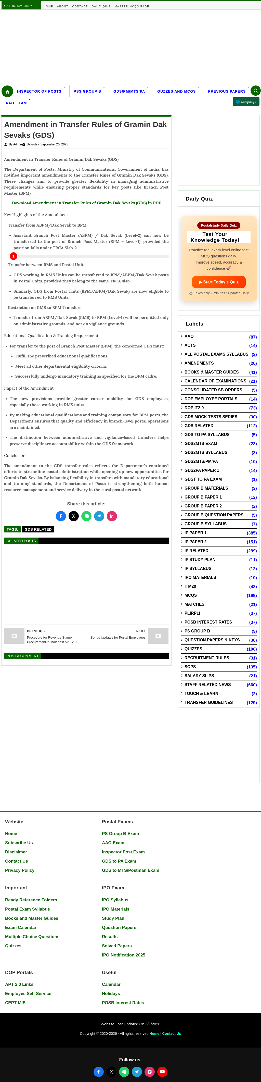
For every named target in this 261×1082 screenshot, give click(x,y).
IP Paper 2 (196, 542)
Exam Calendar (20, 927)
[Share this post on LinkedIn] (112, 516)
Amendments (199, 363)
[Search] (256, 90)
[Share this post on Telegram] (99, 516)
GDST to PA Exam (203, 479)
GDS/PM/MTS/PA (129, 91)
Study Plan (113, 918)
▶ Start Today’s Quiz (219, 282)
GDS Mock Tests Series (211, 417)
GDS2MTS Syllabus (206, 452)
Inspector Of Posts (39, 91)
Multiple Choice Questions (32, 936)
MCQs (191, 595)
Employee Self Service (28, 993)
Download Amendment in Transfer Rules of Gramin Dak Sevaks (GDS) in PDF (86, 202)
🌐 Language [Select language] (246, 102)
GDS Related (38, 529)
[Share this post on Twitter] (74, 516)
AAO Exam (16, 103)
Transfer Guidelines (209, 702)
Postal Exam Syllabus (27, 909)
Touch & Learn (201, 693)
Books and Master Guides (31, 918)
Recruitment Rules (207, 658)
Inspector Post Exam (123, 852)
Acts (190, 345)
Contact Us (16, 861)
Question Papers (119, 927)
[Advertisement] (130, 45)
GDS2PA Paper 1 (202, 470)
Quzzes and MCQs (176, 91)
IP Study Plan (200, 559)
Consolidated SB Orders (213, 390)
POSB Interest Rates (208, 622)
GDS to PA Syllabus (207, 434)
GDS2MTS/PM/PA (201, 461)
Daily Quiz (101, 6)
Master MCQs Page (132, 6)
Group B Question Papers (214, 515)
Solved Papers (117, 945)
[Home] (7, 91)
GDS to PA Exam (119, 861)
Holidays (111, 993)
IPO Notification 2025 (123, 955)
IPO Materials (200, 577)
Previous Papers (227, 91)
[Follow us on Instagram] (150, 1072)
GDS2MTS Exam (201, 443)
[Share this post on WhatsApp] (86, 516)
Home (48, 6)
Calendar (111, 984)
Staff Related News (208, 684)
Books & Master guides (212, 372)
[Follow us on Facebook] (99, 1072)
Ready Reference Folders (31, 900)
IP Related (196, 551)
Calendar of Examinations (215, 381)
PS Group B (197, 631)
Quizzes (193, 649)
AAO (189, 336)
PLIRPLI (192, 613)
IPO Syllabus (115, 900)
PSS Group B (87, 91)
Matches (194, 604)
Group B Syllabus (206, 524)
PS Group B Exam (120, 833)
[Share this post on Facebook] (61, 516)
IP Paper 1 (196, 533)
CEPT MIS (15, 1002)
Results (110, 936)
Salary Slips (199, 676)
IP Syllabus (198, 568)
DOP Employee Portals (211, 399)
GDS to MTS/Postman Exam (130, 870)
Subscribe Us (19, 842)
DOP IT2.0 (194, 408)
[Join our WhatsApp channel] (124, 1072)
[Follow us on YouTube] (162, 1072)
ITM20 (190, 586)
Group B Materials (206, 488)
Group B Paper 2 (203, 506)
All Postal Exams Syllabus (217, 354)
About (62, 6)
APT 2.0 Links (19, 984)
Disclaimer (16, 852)
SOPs (190, 667)
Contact (80, 6)
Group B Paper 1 (203, 497)
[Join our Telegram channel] (137, 1072)
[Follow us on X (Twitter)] (111, 1072)
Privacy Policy (19, 870)
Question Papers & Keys (212, 640)
